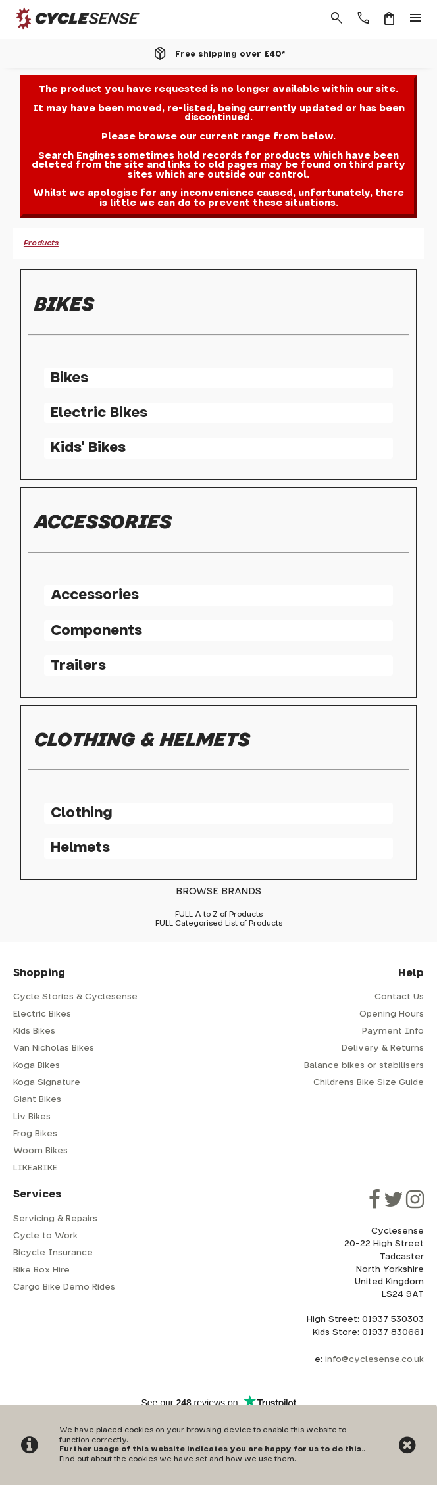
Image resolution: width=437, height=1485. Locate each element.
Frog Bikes (35, 1134)
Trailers (78, 665)
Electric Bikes (99, 413)
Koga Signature (46, 1082)
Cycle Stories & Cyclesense (75, 997)
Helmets (80, 848)
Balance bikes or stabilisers (364, 1065)
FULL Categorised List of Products (218, 923)
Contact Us (399, 997)
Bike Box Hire (41, 1270)
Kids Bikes (34, 1031)
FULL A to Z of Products (219, 914)
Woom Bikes (40, 1151)
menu (416, 18)
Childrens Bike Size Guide (368, 1082)
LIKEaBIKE (35, 1168)
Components (96, 631)
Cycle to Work (45, 1236)
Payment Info (393, 1031)
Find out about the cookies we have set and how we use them (176, 1459)
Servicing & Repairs (55, 1219)
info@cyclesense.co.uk (374, 1359)
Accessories (95, 595)
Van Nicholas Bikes (53, 1048)
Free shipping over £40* (230, 54)
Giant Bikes (37, 1099)
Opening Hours (391, 1014)
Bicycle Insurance (53, 1253)
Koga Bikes (36, 1065)
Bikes (69, 378)
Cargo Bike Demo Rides (64, 1287)
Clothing (81, 813)
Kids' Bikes (88, 448)
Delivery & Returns (383, 1048)
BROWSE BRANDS (218, 891)
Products (41, 243)
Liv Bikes (32, 1117)
